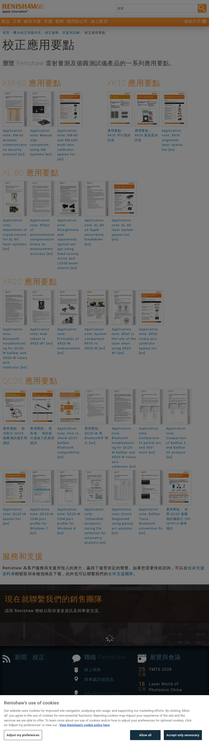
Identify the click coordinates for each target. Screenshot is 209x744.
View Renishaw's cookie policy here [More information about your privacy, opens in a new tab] (84, 733)
